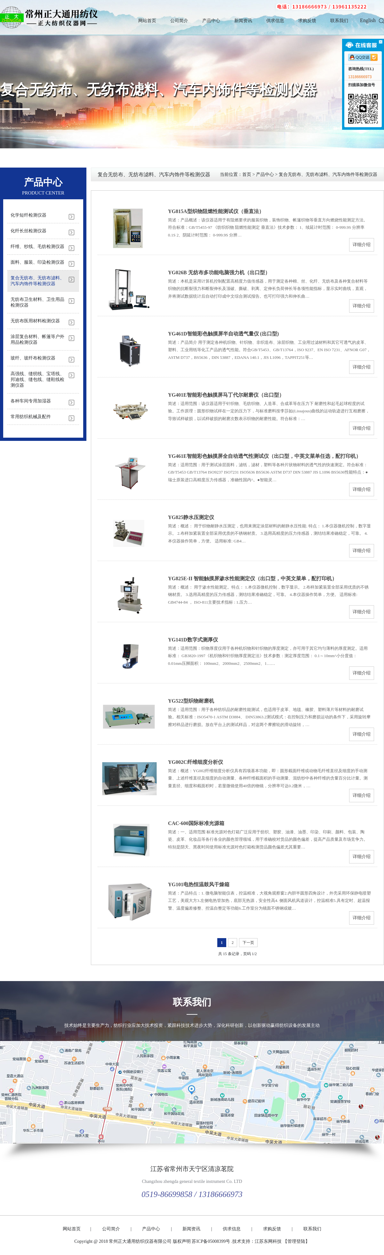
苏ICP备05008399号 (211, 1241)
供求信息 (275, 20)
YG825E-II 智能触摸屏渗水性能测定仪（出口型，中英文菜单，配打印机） (252, 578)
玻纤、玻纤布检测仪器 (33, 358)
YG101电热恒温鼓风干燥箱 (198, 884)
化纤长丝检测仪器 (28, 230)
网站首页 (147, 20)
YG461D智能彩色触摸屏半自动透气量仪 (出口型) (223, 333)
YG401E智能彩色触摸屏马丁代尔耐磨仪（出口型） (226, 395)
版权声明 (182, 1241)
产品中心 (211, 20)
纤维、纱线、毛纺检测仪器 (37, 246)
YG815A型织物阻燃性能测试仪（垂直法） (216, 211)
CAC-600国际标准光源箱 (196, 823)
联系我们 (339, 20)
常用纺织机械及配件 (31, 416)
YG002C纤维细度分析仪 (195, 762)
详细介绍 (362, 244)
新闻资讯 (243, 20)
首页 (246, 174)
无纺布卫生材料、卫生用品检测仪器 (37, 302)
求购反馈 (307, 20)
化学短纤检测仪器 (28, 215)
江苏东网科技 (268, 1241)
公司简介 (179, 20)
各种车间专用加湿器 (31, 401)
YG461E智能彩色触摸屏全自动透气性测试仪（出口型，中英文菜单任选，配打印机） (264, 456)
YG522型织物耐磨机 (191, 701)
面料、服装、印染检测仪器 (37, 262)
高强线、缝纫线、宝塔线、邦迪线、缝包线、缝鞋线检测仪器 (37, 379)
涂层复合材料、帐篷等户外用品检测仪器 (37, 339)
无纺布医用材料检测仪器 (35, 320)
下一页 (248, 942)
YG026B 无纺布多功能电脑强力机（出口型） (219, 272)
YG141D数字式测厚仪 (193, 639)
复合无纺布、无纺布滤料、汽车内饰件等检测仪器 (158, 90)
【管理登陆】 (296, 1241)
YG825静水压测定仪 (191, 517)
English (368, 20)
